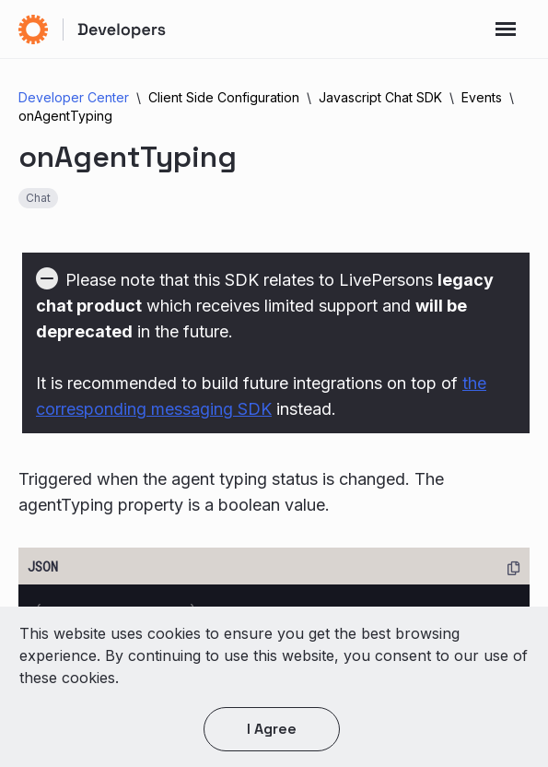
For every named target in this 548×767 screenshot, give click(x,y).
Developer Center (73, 97)
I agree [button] (272, 728)
